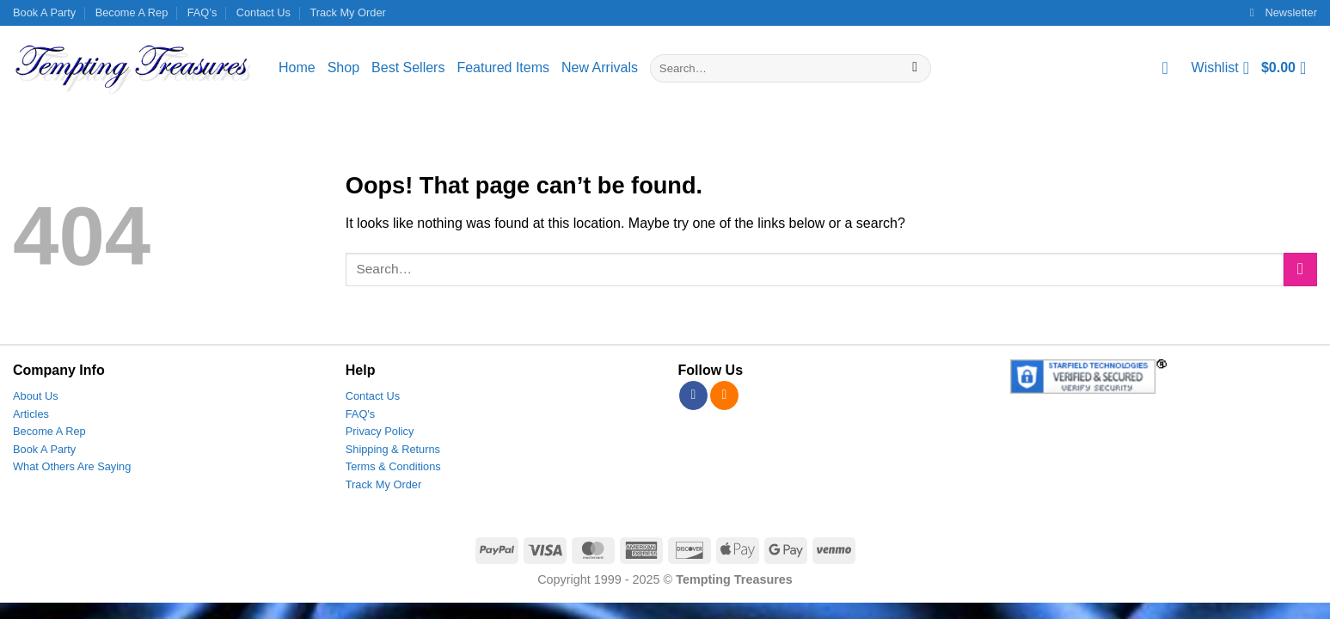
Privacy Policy (380, 431)
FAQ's (360, 414)
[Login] (1171, 68)
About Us (35, 395)
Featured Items (503, 67)
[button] (1283, 13)
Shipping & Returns (393, 449)
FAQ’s (202, 12)
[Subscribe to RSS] (724, 395)
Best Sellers (407, 67)
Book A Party (44, 12)
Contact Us (263, 12)
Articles (31, 414)
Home (297, 67)
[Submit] (915, 68)
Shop (343, 67)
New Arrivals (599, 67)
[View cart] (1289, 68)
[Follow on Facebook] (693, 395)
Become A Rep (132, 12)
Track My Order (347, 12)
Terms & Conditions (393, 466)
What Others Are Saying (72, 466)
